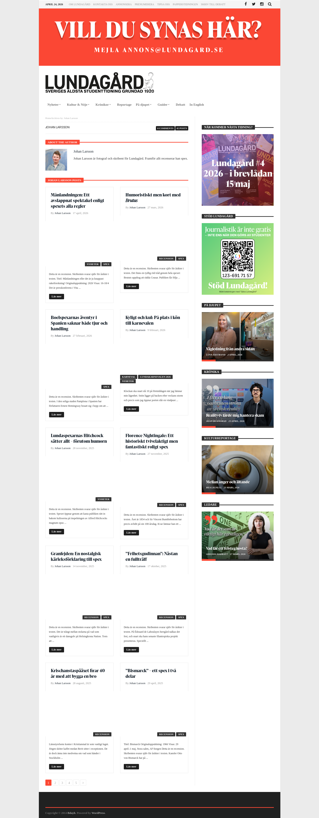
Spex (106, 264)
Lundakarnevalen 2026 (155, 376)
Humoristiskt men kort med (153, 197)
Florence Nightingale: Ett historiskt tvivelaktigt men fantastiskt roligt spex (152, 441)
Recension (166, 258)
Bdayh (71, 813)
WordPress (98, 813)
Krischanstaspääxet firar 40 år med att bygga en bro (78, 673)
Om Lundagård (79, 4)
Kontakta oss (103, 4)
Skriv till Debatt (213, 4)
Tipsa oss (163, 4)
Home (48, 118)
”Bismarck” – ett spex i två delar (151, 673)
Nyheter (93, 264)
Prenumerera (144, 4)
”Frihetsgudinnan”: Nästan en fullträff (152, 556)
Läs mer (57, 296)
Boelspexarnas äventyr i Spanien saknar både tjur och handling (79, 323)
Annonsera (124, 4)
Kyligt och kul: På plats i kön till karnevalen (153, 320)
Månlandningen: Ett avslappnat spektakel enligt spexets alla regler (77, 200)
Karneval (129, 376)
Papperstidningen (185, 4)
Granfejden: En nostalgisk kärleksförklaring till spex (76, 556)
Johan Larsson (84, 151)
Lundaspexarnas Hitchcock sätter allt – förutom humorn (79, 438)
